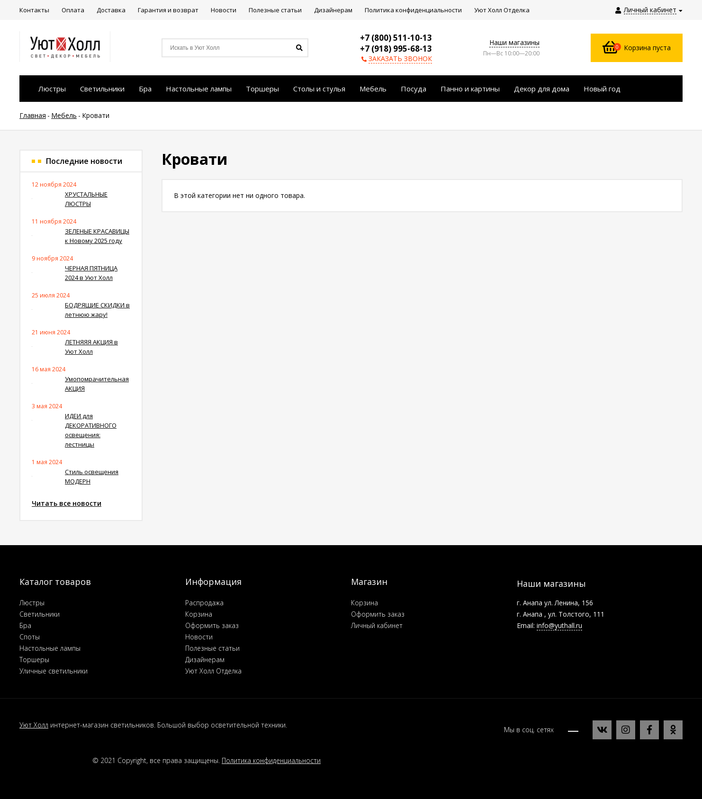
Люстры (32, 602)
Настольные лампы (50, 648)
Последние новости (84, 161)
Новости (199, 636)
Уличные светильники (53, 670)
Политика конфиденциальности (271, 760)
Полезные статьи (212, 648)
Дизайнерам (205, 659)
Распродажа (204, 602)
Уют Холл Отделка (213, 670)
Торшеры (34, 659)
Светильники (39, 614)
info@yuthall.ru (559, 625)
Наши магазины (514, 42)
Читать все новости (66, 503)
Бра (25, 625)
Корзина (198, 614)
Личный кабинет (377, 625)
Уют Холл (33, 724)
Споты (29, 636)
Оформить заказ (212, 625)
